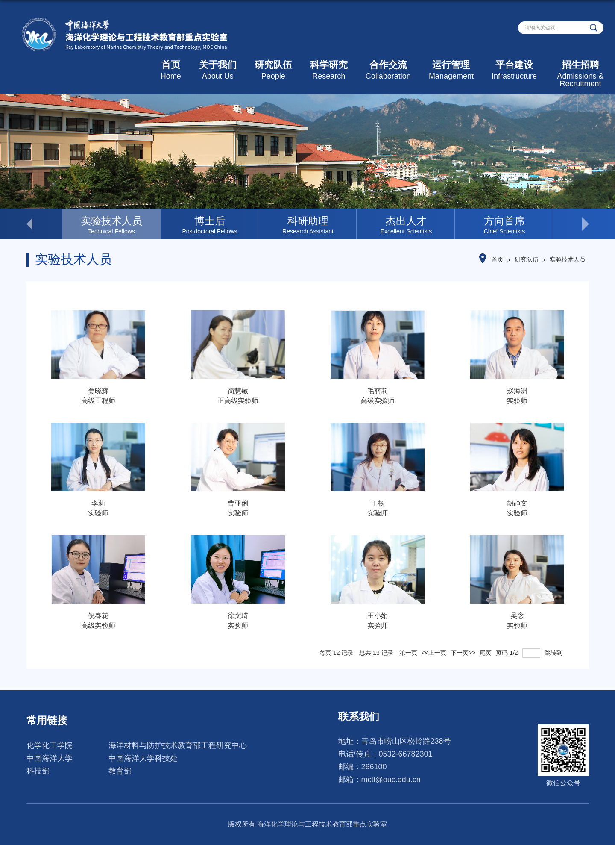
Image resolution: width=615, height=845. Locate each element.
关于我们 (218, 69)
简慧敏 (238, 391)
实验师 (517, 400)
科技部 (38, 771)
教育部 (120, 771)
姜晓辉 (98, 391)
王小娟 (377, 615)
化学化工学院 (49, 745)
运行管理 (451, 69)
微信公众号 (563, 782)
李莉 (98, 503)
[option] (111, 224)
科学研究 (329, 69)
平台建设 (514, 69)
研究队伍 (273, 69)
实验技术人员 (568, 259)
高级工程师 (98, 400)
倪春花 (98, 615)
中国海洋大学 (49, 758)
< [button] (44, 224)
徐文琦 (238, 615)
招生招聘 (580, 73)
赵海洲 (517, 391)
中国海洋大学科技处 (143, 758)
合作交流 (388, 69)
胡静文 (517, 503)
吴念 (517, 615)
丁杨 (377, 503)
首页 (171, 69)
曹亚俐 (238, 503)
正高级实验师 (237, 400)
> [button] (571, 224)
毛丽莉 (377, 391)
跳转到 (554, 652)
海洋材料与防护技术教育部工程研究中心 (177, 745)
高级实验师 (377, 400)
